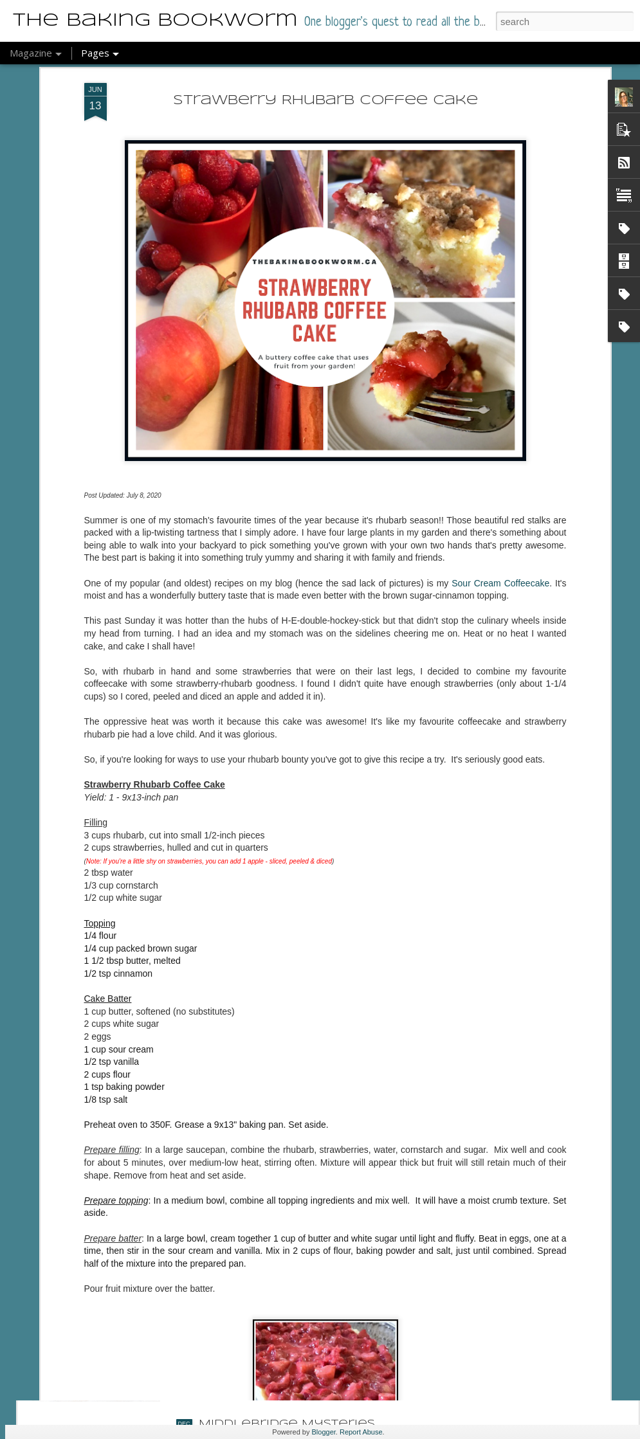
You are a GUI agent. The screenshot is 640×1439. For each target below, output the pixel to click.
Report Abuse (361, 1432)
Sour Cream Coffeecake (500, 466)
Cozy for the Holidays (283, 1278)
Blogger (324, 1432)
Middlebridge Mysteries (287, 1424)
